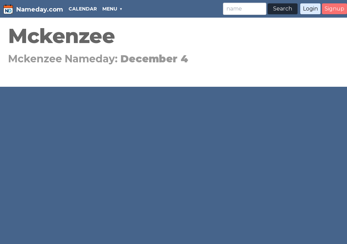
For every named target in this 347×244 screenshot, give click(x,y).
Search (282, 8)
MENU (109, 9)
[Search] (244, 9)
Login (310, 8)
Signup (334, 8)
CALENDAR (82, 9)
